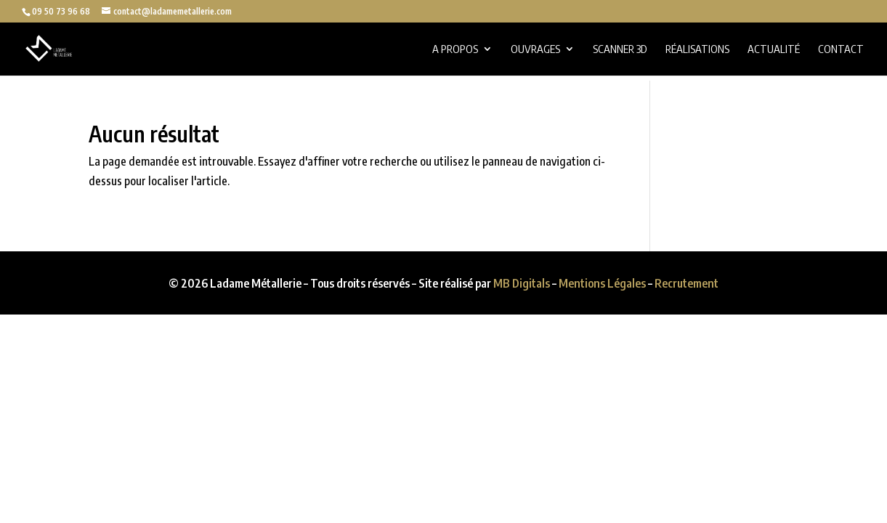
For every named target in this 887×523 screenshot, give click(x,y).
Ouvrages (535, 49)
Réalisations (697, 49)
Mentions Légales (602, 283)
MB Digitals (521, 283)
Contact (841, 49)
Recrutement (686, 283)
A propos (455, 49)
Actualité (774, 49)
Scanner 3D (620, 49)
